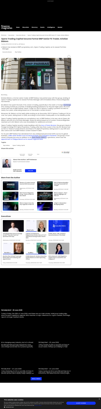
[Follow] (30, 153)
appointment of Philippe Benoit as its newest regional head (22, 139)
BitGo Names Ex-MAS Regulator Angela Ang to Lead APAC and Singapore (58, 257)
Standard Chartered (49, 136)
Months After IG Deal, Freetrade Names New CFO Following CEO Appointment (12, 257)
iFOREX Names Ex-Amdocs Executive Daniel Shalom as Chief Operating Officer (36, 257)
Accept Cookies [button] (81, 403)
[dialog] (50, 403)
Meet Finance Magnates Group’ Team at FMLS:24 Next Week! (27, 194)
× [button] (99, 399)
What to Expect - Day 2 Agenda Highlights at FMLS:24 (60, 194)
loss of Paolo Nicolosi (48, 125)
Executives (11, 35)
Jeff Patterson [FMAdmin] (21, 44)
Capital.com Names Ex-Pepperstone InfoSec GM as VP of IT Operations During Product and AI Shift (36, 236)
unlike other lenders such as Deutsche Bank (23, 136)
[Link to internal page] (6, 163)
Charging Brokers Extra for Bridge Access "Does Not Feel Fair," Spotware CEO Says (12, 235)
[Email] (10, 152)
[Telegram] (14, 152)
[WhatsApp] (26, 152)
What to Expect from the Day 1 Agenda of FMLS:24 (27, 203)
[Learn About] (22, 153)
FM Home (3, 35)
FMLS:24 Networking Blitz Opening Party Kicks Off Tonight (61, 184)
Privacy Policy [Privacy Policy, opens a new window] (38, 405)
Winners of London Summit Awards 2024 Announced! (27, 183)
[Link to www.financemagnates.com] (10, 185)
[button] (34, 407)
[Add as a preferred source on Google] (66, 152)
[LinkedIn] (6, 152)
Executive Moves (20, 35)
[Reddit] (34, 152)
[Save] (38, 153)
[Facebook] (18, 152)
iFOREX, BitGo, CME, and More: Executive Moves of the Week (57, 234)
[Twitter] (2, 152)
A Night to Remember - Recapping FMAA (60, 203)
